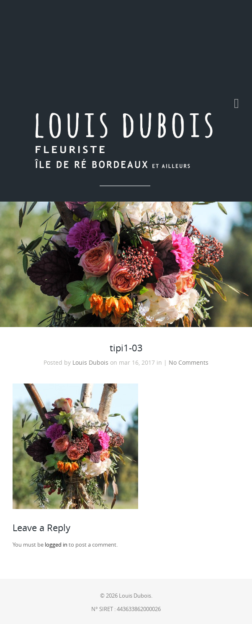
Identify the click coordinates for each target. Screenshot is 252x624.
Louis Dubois (90, 362)
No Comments (188, 362)
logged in (56, 544)
